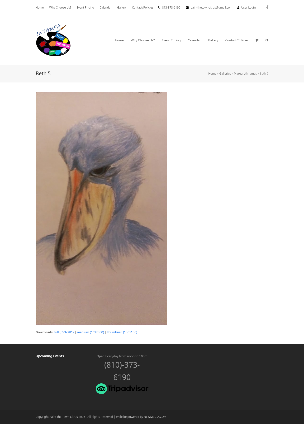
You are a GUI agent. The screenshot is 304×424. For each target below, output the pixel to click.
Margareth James (245, 73)
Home (212, 73)
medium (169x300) (90, 332)
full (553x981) (64, 332)
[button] (257, 40)
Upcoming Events (50, 356)
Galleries (225, 73)
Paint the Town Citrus (63, 417)
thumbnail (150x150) (122, 332)
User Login (248, 7)
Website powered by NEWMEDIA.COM (141, 417)
